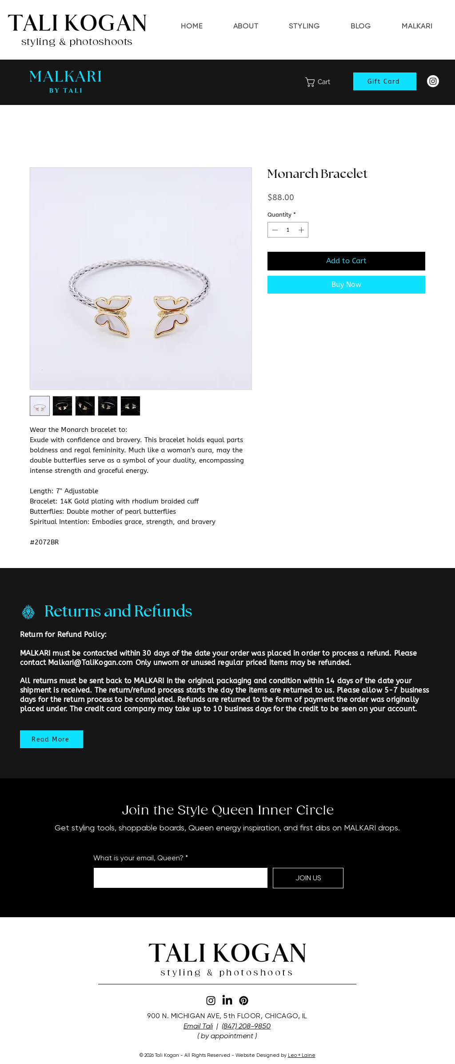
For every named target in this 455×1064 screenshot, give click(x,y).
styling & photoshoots (77, 42)
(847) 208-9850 (246, 1026)
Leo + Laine (301, 1055)
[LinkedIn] (227, 1001)
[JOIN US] (308, 878)
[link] (323, 82)
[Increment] (302, 230)
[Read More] (51, 739)
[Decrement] (274, 230)
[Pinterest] (244, 1001)
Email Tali (198, 1026)
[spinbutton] (288, 230)
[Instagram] (433, 81)
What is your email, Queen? (138, 858)
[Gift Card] (384, 81)
